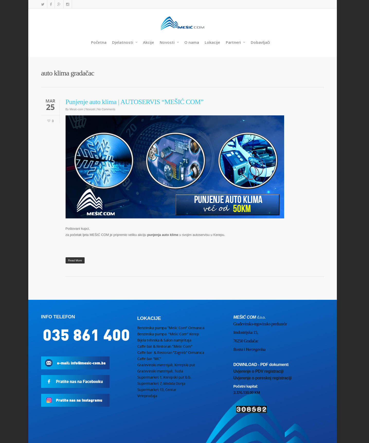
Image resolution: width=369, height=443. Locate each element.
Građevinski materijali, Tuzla (160, 371)
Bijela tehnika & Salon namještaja (164, 340)
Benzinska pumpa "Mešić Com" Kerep (168, 333)
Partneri (236, 42)
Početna (98, 42)
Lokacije (212, 42)
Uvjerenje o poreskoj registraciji (262, 378)
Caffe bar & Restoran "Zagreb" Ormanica (171, 352)
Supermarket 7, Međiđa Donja (161, 383)
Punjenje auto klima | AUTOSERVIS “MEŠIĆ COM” (135, 102)
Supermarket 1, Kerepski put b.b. (164, 377)
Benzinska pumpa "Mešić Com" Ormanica (170, 327)
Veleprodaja (147, 395)
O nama (191, 42)
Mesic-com (76, 109)
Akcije (148, 42)
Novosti (169, 42)
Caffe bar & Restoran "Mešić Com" (165, 346)
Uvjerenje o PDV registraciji (258, 371)
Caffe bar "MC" (149, 358)
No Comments (106, 109)
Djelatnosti (125, 42)
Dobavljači (260, 42)
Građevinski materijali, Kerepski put (166, 364)
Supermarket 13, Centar (156, 389)
